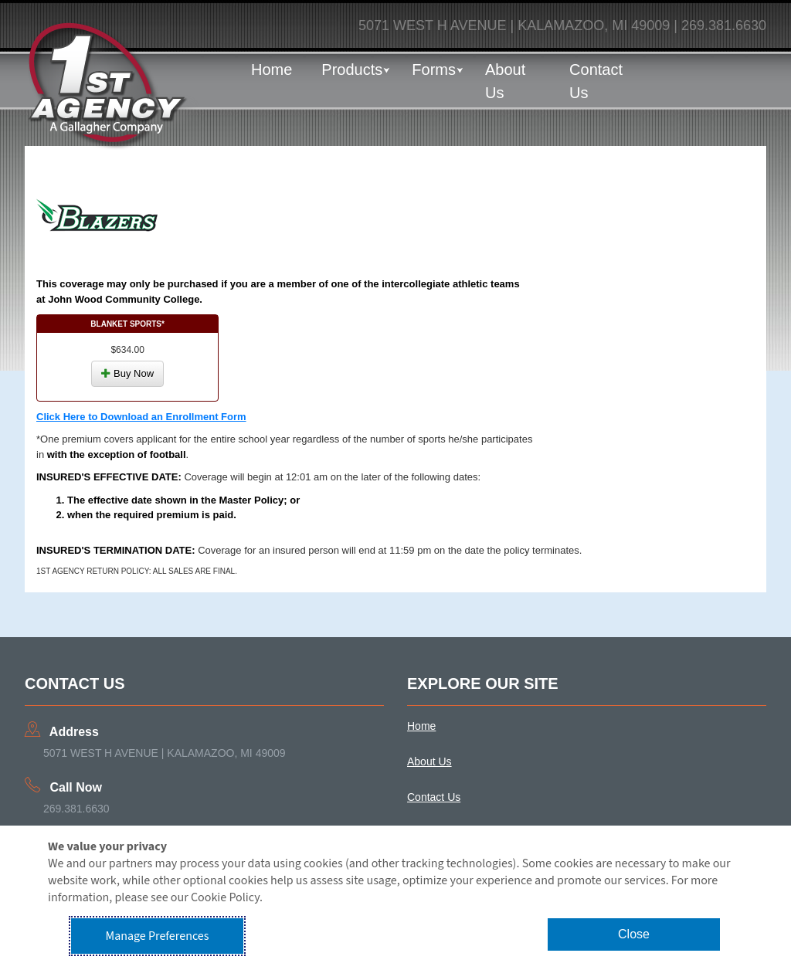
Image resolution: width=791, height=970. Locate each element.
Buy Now (127, 373)
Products (351, 69)
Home (271, 69)
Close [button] (634, 934)
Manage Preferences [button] (157, 936)
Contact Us (596, 81)
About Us (505, 81)
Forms (434, 69)
